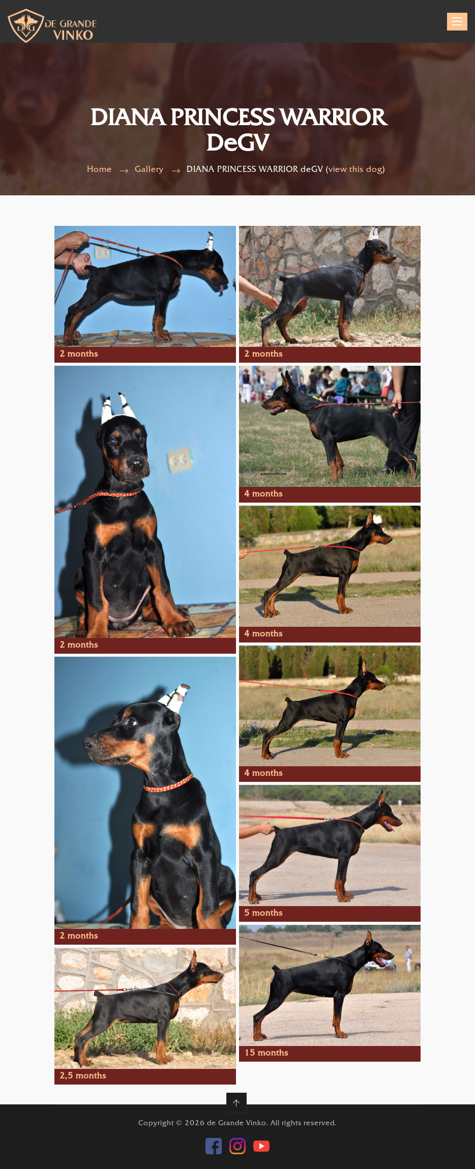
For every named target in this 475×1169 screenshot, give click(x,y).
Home (99, 170)
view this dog (355, 170)
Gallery (149, 170)
